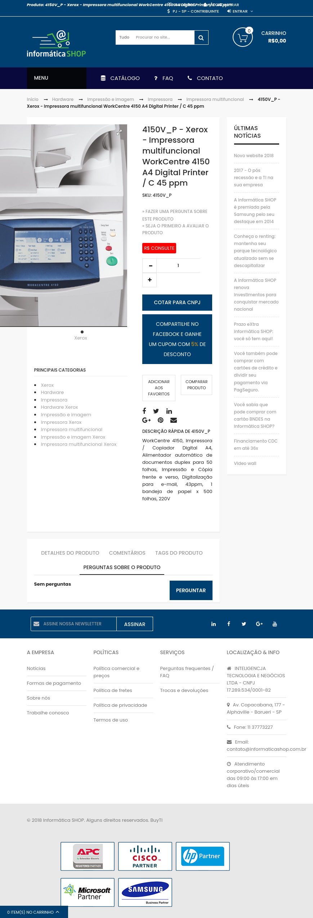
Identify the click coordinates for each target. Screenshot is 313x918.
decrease (149, 265)
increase (149, 280)
